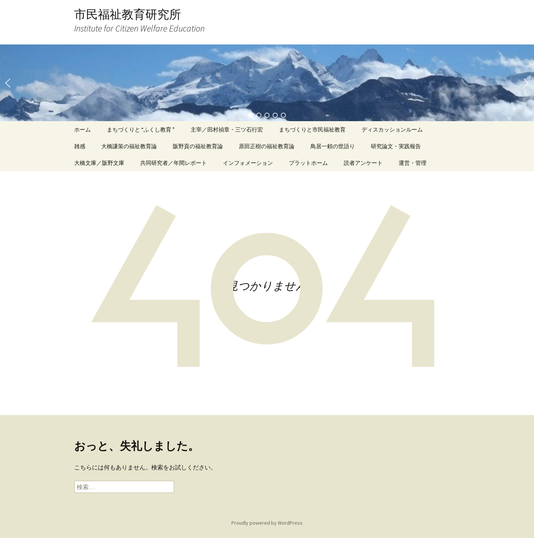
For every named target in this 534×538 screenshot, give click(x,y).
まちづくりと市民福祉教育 (312, 129)
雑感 (79, 146)
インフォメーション (248, 162)
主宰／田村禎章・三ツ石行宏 (227, 129)
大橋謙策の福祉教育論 (129, 146)
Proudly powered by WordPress (267, 522)
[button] (8, 83)
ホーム (82, 129)
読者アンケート (363, 162)
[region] (267, 82)
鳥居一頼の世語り (332, 146)
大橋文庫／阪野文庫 (99, 162)
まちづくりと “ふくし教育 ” (141, 129)
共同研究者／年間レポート (173, 162)
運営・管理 (412, 162)
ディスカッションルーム (392, 129)
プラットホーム (308, 162)
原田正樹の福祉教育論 (266, 146)
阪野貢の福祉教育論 (198, 146)
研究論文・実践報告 (396, 146)
